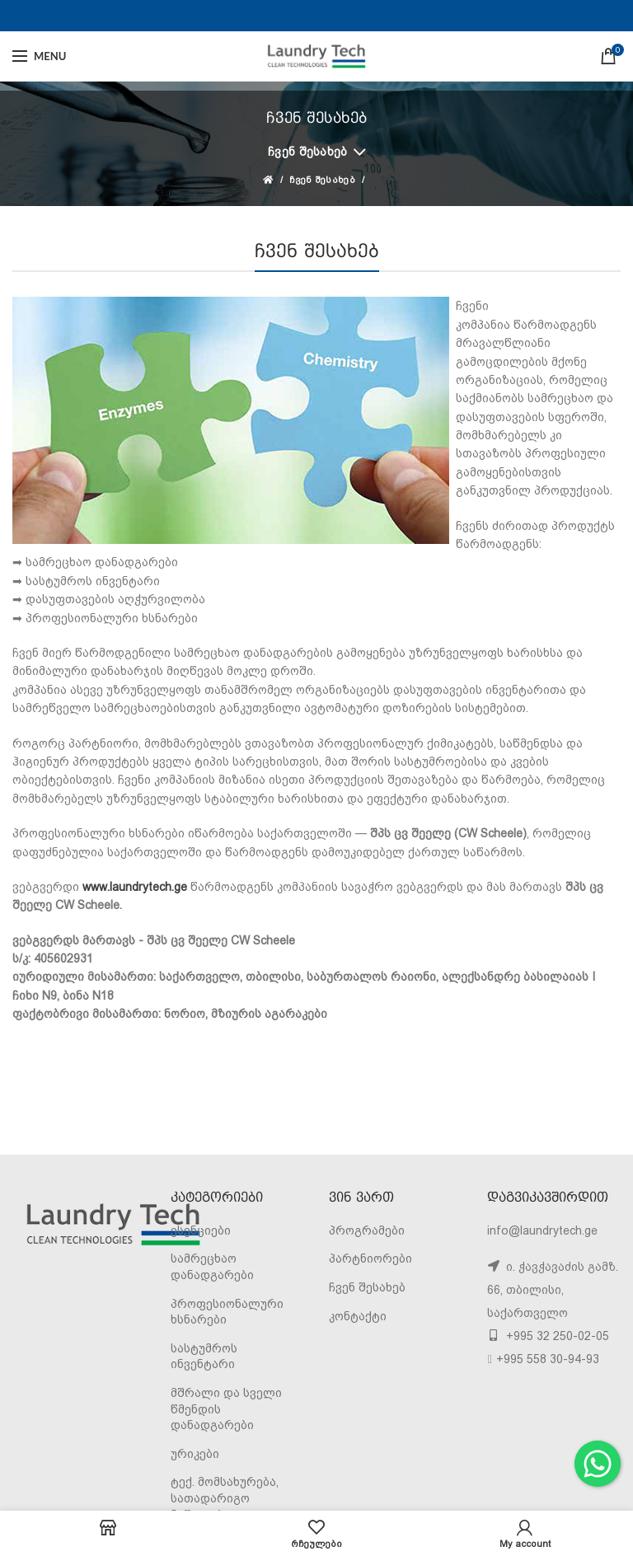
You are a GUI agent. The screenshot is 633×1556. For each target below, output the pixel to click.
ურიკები (195, 1453)
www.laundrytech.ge (134, 886)
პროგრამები (367, 1230)
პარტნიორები (370, 1258)
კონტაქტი (358, 1316)
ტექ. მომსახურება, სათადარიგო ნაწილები (225, 1498)
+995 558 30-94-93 (547, 1359)
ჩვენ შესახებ (308, 151)
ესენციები (201, 1230)
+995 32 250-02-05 (556, 1336)
